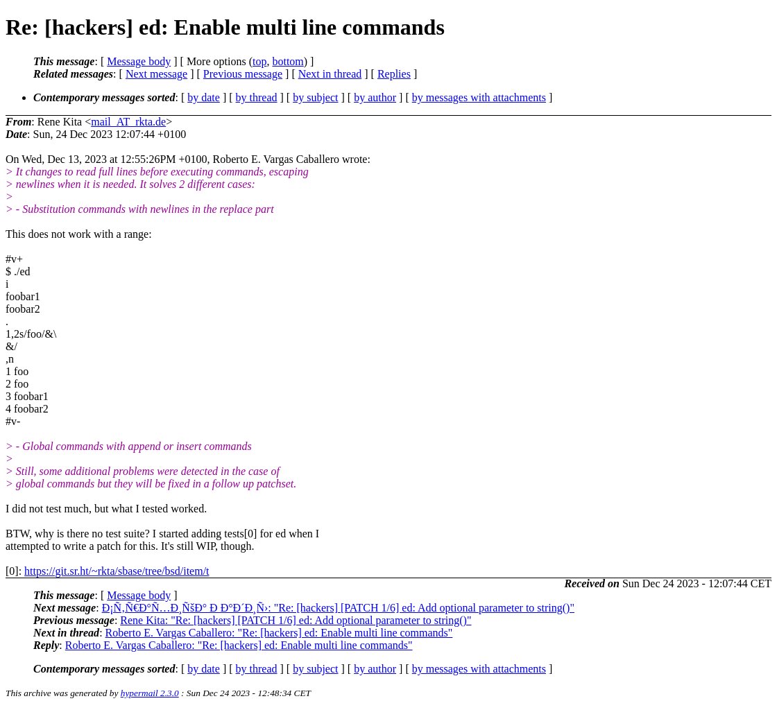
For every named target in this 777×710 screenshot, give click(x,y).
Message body (139, 61)
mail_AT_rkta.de (128, 122)
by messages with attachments (479, 97)
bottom (287, 61)
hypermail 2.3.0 (150, 693)
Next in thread (330, 74)
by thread (257, 97)
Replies (394, 74)
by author (375, 97)
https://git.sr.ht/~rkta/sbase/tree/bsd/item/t (116, 571)
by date (203, 97)
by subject (315, 97)
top (259, 61)
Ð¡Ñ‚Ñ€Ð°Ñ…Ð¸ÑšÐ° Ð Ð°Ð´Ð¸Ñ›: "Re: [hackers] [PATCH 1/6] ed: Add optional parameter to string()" (338, 608)
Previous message (242, 74)
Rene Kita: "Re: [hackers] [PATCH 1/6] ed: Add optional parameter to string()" (295, 620)
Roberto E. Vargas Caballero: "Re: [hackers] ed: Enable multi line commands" (279, 633)
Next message (156, 74)
